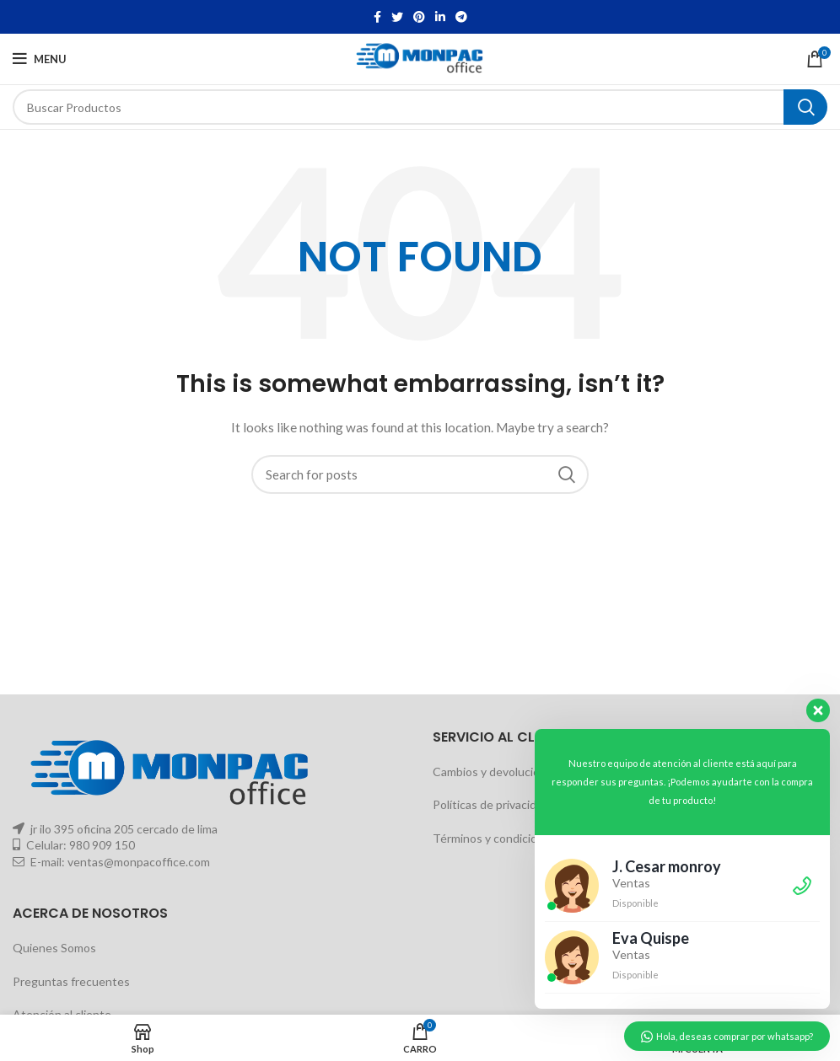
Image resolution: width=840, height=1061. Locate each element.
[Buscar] (420, 107)
